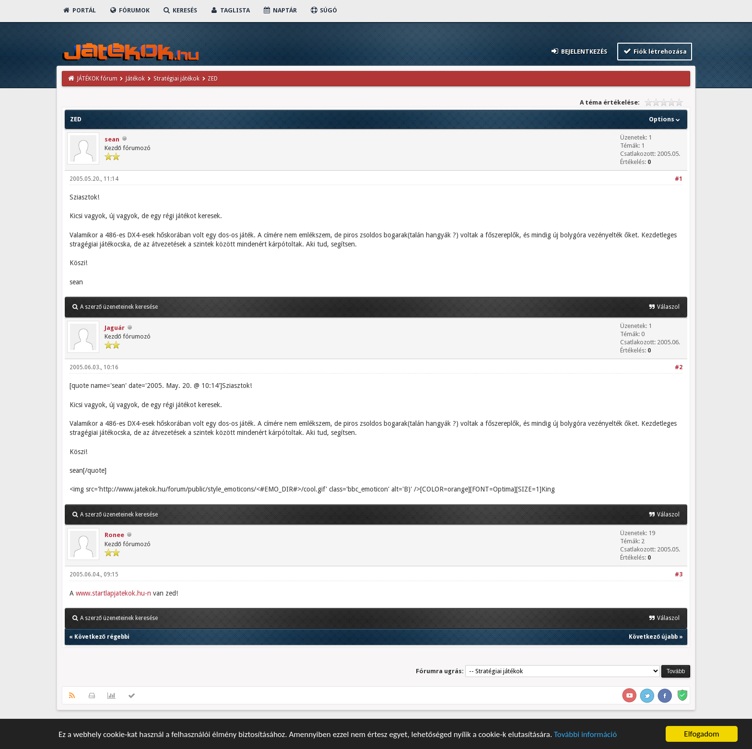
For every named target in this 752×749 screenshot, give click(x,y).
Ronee (114, 534)
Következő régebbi (101, 636)
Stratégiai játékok (176, 78)
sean (112, 139)
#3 (678, 574)
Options (665, 119)
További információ (585, 735)
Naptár (280, 10)
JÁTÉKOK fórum (97, 78)
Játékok (135, 78)
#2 (678, 367)
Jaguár (115, 327)
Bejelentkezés (578, 51)
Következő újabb (653, 636)
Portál (79, 10)
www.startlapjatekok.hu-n (113, 593)
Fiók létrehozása (655, 51)
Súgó (323, 10)
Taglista (230, 10)
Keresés (180, 10)
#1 (678, 179)
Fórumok (129, 10)
